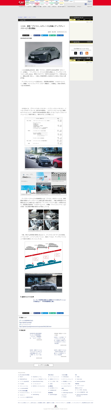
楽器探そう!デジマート (54, 379)
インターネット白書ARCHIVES (26, 397)
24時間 (78, 19)
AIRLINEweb (66, 376)
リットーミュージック (54, 376)
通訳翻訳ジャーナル (67, 381)
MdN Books (65, 390)
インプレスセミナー (37, 383)
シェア (38, 35)
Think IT (21, 376)
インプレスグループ (76, 402)
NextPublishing (36, 394)
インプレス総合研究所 (24, 381)
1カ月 (90, 19)
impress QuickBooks (81, 381)
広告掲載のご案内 (41, 402)
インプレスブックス (37, 392)
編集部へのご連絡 (50, 402)
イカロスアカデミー (67, 386)
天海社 (78, 376)
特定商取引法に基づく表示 (87, 402)
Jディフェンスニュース (68, 379)
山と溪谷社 (50, 386)
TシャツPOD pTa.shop (82, 389)
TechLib (64, 396)
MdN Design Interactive (68, 392)
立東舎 (51, 383)
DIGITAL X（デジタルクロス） (39, 386)
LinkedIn (61, 35)
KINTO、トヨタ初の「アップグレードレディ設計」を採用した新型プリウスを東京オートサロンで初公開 (60, 340)
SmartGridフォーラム (37, 376)
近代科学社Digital (53, 394)
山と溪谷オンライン (54, 388)
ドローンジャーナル (24, 386)
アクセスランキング (78, 17)
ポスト (27, 35)
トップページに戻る (43, 365)
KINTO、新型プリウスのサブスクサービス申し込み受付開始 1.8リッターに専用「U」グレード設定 (36, 353)
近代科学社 (50, 392)
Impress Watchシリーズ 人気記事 (81, 58)
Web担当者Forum (23, 379)
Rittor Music (50, 374)
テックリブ (64, 394)
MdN (63, 388)
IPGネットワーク (78, 388)
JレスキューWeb (66, 383)
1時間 (72, 19)
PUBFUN (77, 383)
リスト (31, 35)
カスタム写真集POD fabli (82, 392)
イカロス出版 (64, 374)
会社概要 (68, 402)
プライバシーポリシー (60, 402)
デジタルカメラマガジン (25, 392)
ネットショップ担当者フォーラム (40, 379)
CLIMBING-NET (53, 390)
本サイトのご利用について (23, 402)
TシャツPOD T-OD (54, 381)
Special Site (76, 42)
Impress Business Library (38, 381)
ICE (76, 374)
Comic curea (79, 379)
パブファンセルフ (80, 385)
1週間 (84, 19)
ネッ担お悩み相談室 (24, 388)
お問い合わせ (33, 402)
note (53, 35)
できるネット (22, 394)
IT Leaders (22, 383)
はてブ (45, 35)
